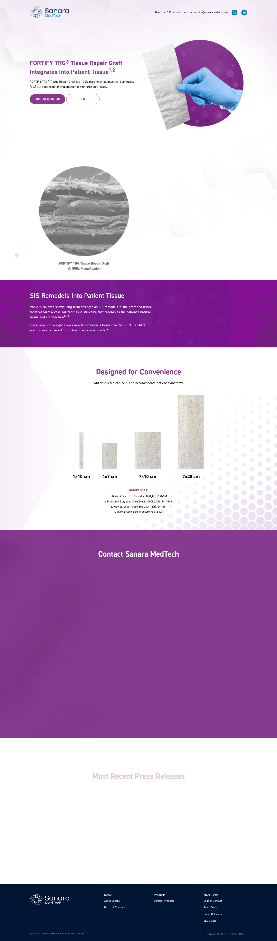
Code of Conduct (213, 901)
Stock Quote (210, 907)
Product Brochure (47, 99)
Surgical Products (164, 901)
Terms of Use (236, 934)
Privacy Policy (214, 934)
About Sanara (112, 901)
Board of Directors (114, 907)
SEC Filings (210, 921)
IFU (83, 99)
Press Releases (213, 914)
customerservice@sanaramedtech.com (205, 12)
